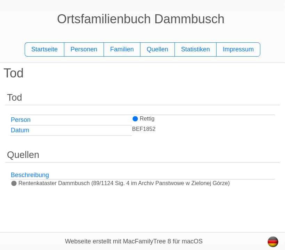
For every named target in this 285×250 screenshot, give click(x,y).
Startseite (44, 49)
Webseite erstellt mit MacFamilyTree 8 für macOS (134, 241)
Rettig (143, 118)
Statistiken (195, 49)
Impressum (238, 49)
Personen (84, 49)
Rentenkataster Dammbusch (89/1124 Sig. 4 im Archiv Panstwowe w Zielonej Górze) (120, 183)
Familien (122, 49)
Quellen (157, 49)
